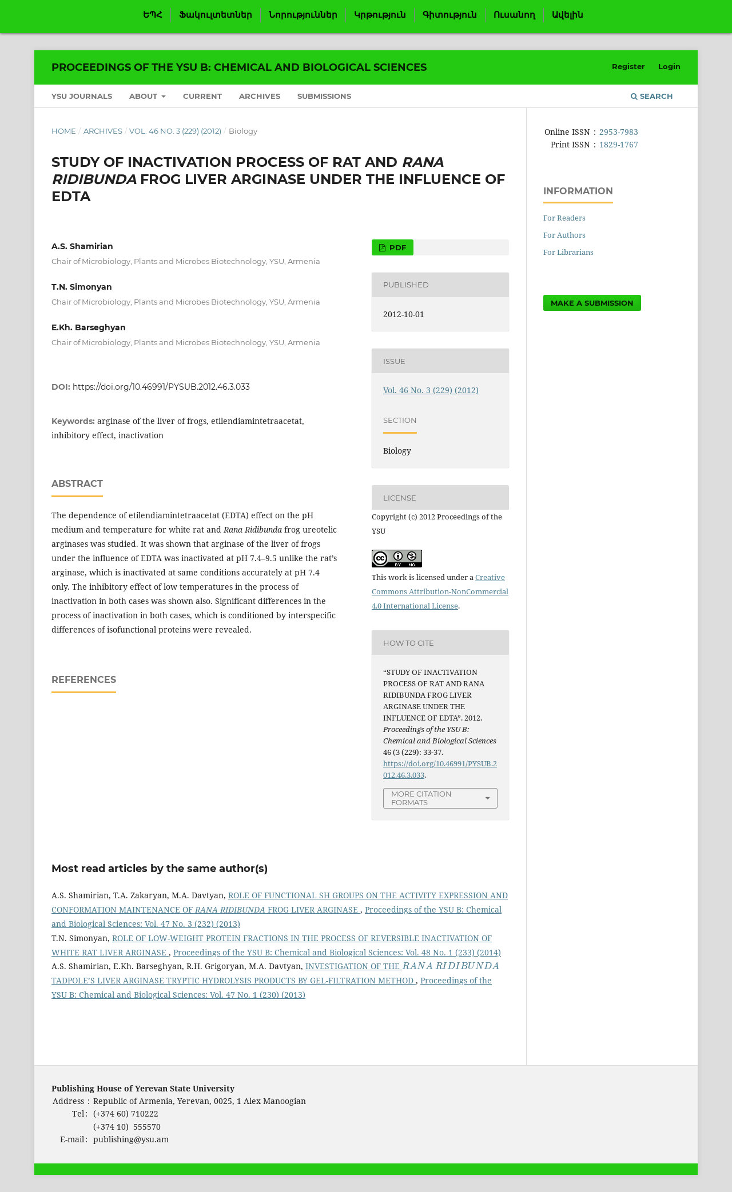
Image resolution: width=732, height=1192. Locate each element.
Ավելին (567, 14)
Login (669, 66)
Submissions (324, 96)
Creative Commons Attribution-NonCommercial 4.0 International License (440, 591)
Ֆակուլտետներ (215, 14)
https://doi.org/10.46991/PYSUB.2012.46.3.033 (161, 387)
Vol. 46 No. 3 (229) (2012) (175, 130)
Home (63, 130)
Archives (259, 96)
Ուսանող (514, 14)
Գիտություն (450, 14)
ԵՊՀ (152, 14)
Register (628, 66)
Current (202, 96)
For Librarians (568, 252)
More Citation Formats (421, 798)
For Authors (564, 235)
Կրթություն (380, 14)
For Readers (564, 218)
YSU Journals (81, 96)
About (144, 96)
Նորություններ (303, 14)
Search (652, 96)
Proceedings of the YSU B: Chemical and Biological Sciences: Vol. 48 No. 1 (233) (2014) (337, 952)
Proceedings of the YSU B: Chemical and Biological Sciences (239, 67)
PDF (396, 247)
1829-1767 (618, 144)
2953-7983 (618, 131)
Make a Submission (592, 302)
